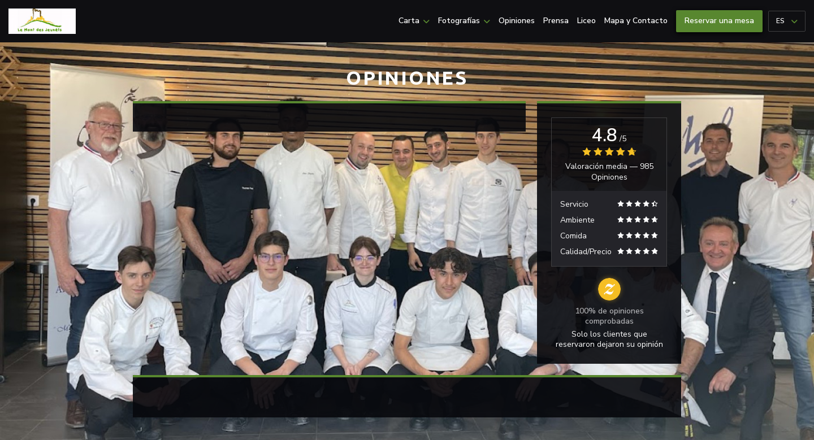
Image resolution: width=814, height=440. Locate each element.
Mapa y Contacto (636, 21)
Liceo (586, 21)
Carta (414, 21)
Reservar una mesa (719, 20)
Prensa (556, 21)
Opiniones (517, 21)
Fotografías (464, 21)
